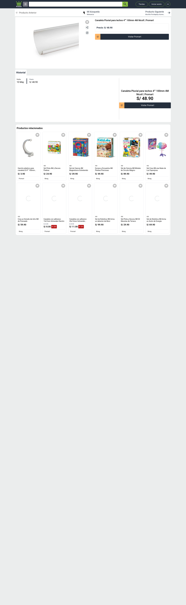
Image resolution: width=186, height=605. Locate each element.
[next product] (158, 12)
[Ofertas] (75, 4)
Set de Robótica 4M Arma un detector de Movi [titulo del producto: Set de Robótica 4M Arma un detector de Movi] (105, 220)
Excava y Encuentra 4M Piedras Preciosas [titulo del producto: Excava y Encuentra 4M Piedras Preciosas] (104, 169)
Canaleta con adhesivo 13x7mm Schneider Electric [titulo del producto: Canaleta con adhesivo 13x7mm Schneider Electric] (54, 220)
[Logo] (19, 4)
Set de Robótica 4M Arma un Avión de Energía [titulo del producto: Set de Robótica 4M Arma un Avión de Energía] (156, 220)
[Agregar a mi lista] (37, 135)
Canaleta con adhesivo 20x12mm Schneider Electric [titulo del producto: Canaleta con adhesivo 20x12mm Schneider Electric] (78, 221)
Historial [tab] (21, 72)
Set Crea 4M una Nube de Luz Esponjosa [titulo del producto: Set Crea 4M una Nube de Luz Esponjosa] (156, 169)
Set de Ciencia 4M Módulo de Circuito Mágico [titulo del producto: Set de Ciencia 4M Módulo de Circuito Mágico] (131, 169)
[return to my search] (91, 12)
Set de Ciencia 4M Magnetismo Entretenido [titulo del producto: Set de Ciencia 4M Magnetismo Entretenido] (78, 169)
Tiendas (142, 4)
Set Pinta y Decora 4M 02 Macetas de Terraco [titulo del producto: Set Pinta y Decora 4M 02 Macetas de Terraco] (130, 220)
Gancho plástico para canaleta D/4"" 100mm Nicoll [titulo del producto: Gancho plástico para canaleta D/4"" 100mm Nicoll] (27, 170)
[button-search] (125, 4)
